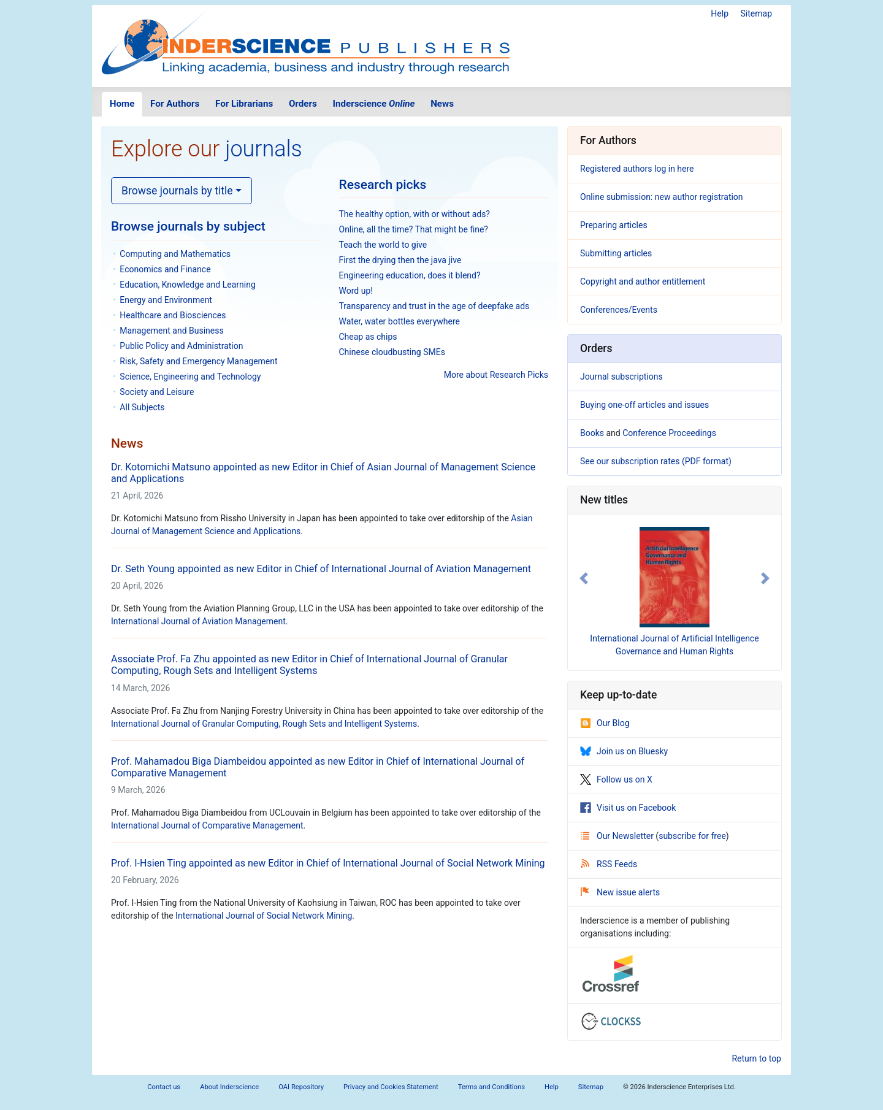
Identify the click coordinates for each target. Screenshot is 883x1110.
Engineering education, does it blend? (410, 275)
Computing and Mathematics (175, 254)
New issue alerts (620, 892)
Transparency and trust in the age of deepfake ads (434, 306)
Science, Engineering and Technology (190, 376)
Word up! (356, 291)
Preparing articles (614, 225)
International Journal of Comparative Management (207, 825)
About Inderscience (229, 1087)
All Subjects (142, 407)
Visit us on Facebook (628, 808)
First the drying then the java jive (400, 260)
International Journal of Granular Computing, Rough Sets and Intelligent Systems (264, 724)
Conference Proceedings (669, 433)
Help (719, 13)
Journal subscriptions (621, 376)
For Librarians (244, 103)
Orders (303, 103)
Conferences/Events (618, 310)
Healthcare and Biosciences (173, 315)
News (442, 103)
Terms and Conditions (491, 1087)
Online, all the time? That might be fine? (413, 229)
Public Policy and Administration (181, 346)
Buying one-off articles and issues (644, 405)
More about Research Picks (496, 375)
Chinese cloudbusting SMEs (392, 352)
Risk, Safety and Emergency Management (198, 361)
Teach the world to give (383, 245)
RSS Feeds (609, 864)
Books (592, 433)
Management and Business (171, 330)
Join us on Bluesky (624, 751)
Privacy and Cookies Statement (390, 1087)
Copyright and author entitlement (642, 281)
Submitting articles (616, 253)
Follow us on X (616, 779)
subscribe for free (692, 836)
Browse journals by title (177, 191)
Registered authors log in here (637, 169)
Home (122, 103)
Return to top (756, 1058)
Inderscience (374, 103)
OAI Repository (301, 1087)
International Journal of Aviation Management (198, 621)
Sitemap (756, 13)
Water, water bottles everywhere (399, 321)
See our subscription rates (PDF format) (656, 461)
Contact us (163, 1087)
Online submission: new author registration (661, 197)
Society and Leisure (157, 392)
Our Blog (605, 723)
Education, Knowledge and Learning (187, 284)
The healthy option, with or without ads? (415, 214)
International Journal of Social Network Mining (263, 916)
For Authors (174, 103)
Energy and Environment (166, 300)
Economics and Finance (165, 269)
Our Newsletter (618, 836)
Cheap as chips (368, 337)
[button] (584, 578)
